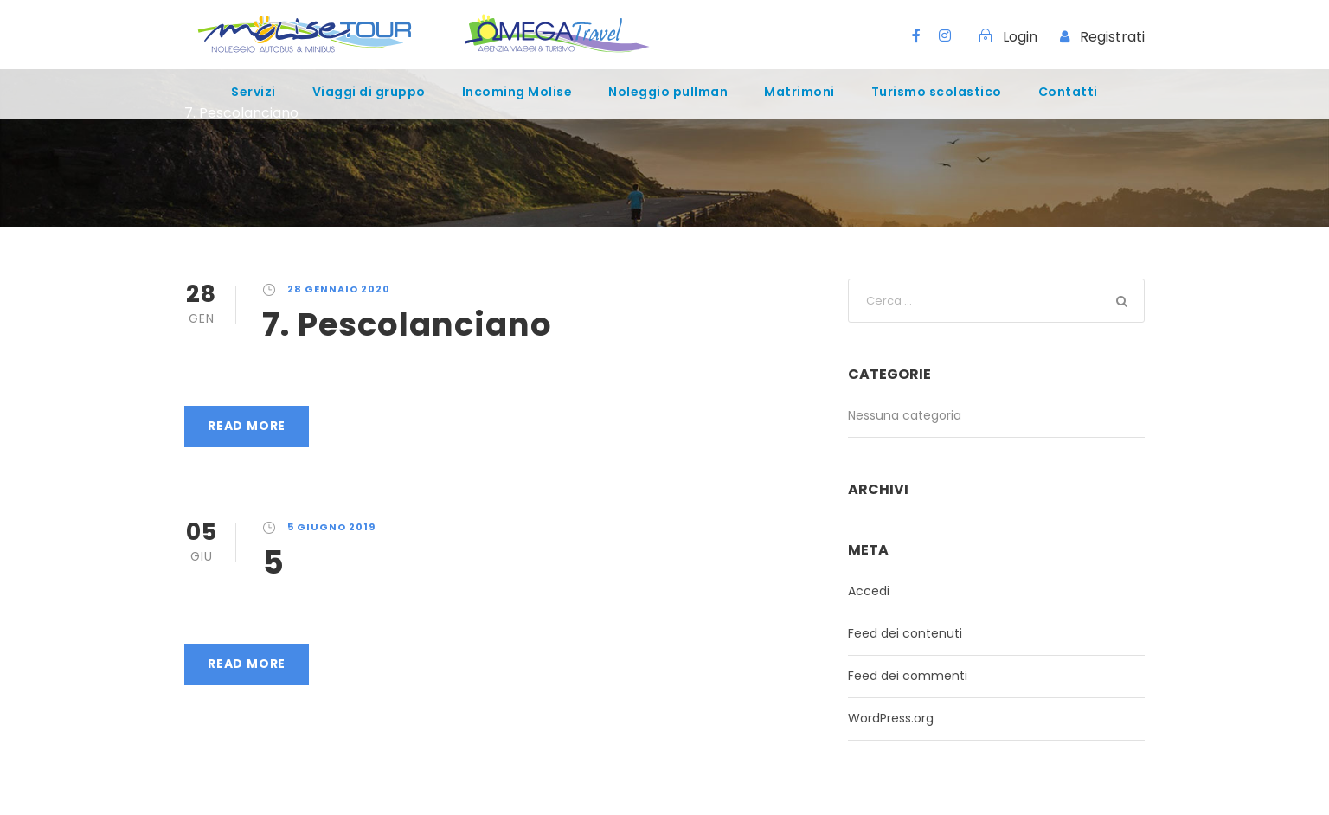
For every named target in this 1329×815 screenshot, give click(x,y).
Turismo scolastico (936, 91)
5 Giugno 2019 (331, 527)
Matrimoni (799, 91)
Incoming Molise (517, 91)
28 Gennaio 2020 (338, 289)
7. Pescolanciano (407, 324)
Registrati (1112, 37)
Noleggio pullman (668, 91)
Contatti (1068, 91)
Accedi (868, 591)
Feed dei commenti (907, 675)
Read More (247, 425)
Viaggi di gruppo (369, 91)
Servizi (253, 91)
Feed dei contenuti (905, 633)
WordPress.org (891, 718)
